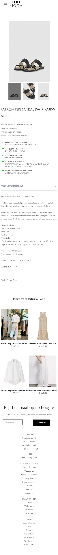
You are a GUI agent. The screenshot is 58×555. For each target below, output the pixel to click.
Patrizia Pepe (29, 538)
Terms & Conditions (29, 475)
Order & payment (29, 482)
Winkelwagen (29, 506)
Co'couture (29, 534)
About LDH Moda (29, 467)
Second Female (29, 523)
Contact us (29, 493)
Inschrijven (29, 514)
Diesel (29, 527)
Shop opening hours (29, 458)
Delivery (29, 486)
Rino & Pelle (29, 545)
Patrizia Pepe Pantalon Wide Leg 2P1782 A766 (22, 343)
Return (29, 490)
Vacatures (29, 471)
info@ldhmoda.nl (29, 445)
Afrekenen (29, 510)
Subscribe (41, 422)
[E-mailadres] (13, 422)
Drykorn (29, 530)
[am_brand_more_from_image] (14, 323)
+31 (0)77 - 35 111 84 (14, 149)
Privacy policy (29, 479)
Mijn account (29, 503)
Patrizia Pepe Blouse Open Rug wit (16, 390)
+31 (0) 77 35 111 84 (29, 449)
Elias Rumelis (29, 541)
